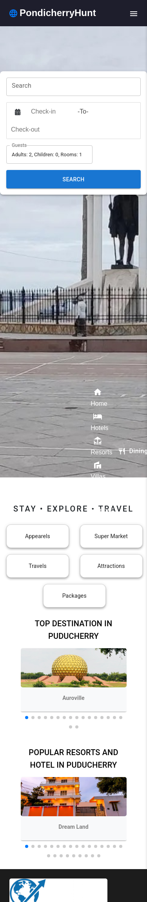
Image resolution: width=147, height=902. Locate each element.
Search (74, 179)
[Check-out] (32, 130)
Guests (19, 145)
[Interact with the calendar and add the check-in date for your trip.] (18, 111)
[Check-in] (52, 112)
